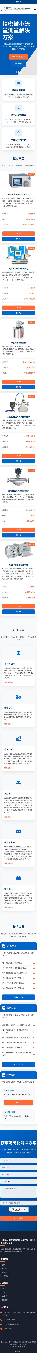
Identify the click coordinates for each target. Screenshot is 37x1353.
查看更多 (8, 682)
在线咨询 (18, 233)
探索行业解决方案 (18, 57)
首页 (2, 1265)
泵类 (2, 1292)
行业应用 (4, 1269)
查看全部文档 (18, 997)
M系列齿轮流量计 (18, 343)
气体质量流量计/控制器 (18, 269)
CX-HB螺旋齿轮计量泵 (18, 565)
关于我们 (4, 1276)
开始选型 (18, 1102)
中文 (17, 2)
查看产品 (18, 239)
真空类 (3, 1296)
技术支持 (4, 1300)
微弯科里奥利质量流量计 (18, 491)
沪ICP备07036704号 (18, 1346)
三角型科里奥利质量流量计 (18, 417)
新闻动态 (4, 1272)
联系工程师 (18, 64)
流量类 (3, 1289)
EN (20, 2)
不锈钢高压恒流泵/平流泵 (18, 194)
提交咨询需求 (18, 1218)
